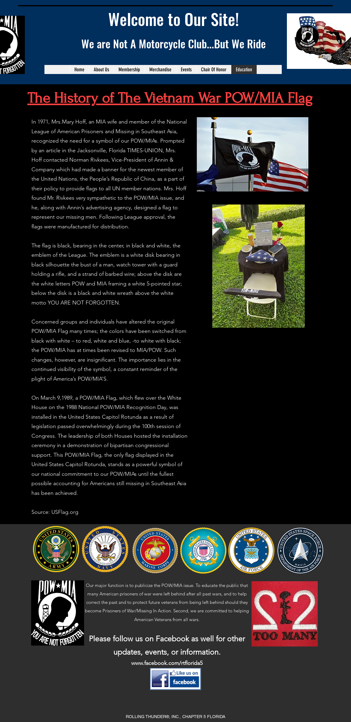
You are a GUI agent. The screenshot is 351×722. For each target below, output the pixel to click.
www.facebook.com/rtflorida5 (167, 663)
